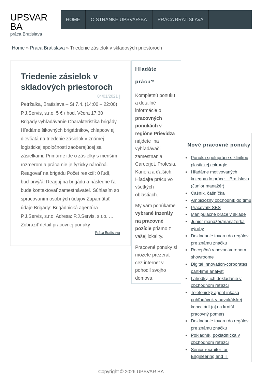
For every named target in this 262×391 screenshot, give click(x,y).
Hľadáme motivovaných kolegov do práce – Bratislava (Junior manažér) (220, 179)
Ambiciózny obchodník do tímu (221, 200)
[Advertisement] (222, 94)
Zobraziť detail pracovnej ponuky (55, 224)
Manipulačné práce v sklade (218, 214)
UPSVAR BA (28, 21)
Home (73, 19)
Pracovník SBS (205, 207)
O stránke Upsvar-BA (119, 19)
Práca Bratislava (181, 19)
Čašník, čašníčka (207, 193)
